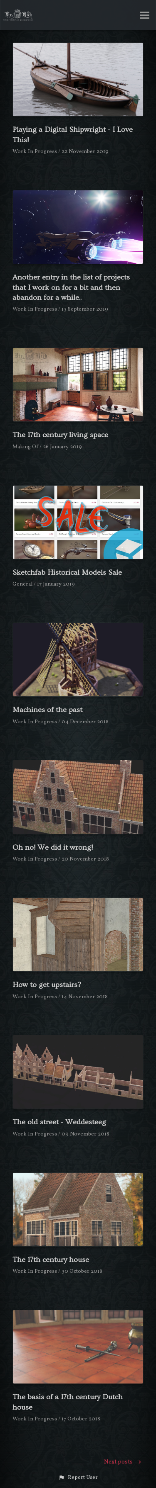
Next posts (124, 1462)
